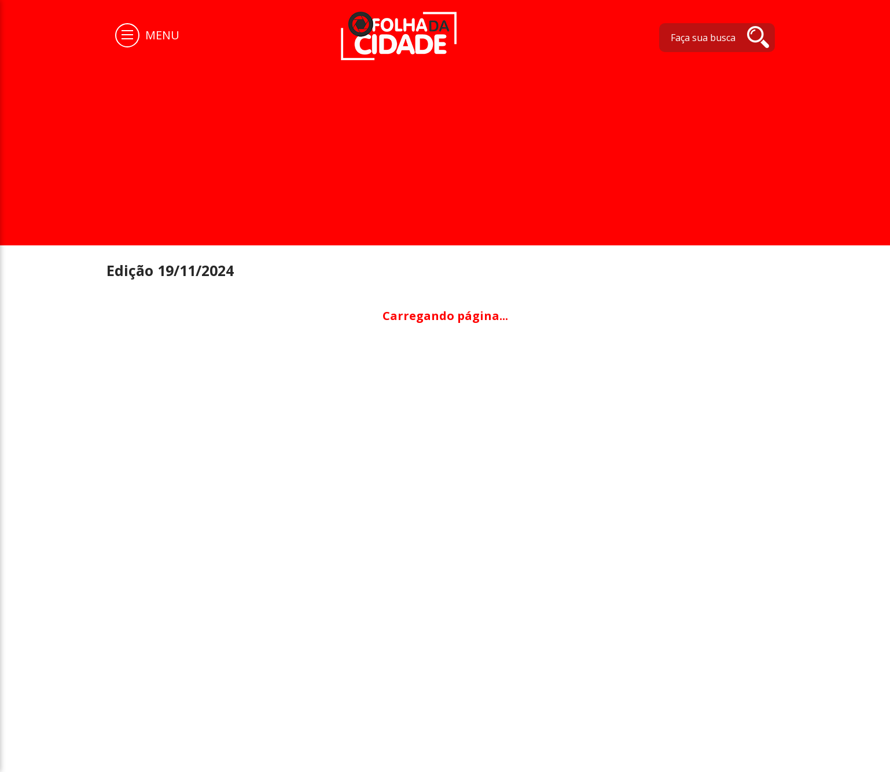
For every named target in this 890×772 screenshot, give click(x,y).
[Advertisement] (445, 147)
